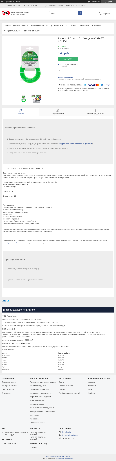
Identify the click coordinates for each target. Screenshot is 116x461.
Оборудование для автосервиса (42, 411)
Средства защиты (37, 404)
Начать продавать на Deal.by (10, 1)
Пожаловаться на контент (64, 459)
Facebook (91, 393)
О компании (84, 25)
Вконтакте (91, 382)
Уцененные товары (39, 25)
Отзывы (62, 389)
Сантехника (34, 415)
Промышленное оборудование (42, 408)
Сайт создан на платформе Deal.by (58, 456)
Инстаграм (91, 386)
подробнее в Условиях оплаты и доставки (75, 144)
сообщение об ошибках (12, 243)
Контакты (96, 25)
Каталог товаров (20, 25)
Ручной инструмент (37, 400)
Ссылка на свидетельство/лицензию (16, 343)
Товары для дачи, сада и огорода (43, 382)
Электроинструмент (38, 386)
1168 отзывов (95, 1)
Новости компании (31, 31)
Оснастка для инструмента (40, 393)
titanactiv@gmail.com (70, 435)
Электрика (34, 419)
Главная (7, 25)
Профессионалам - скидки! (69, 393)
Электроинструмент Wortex (40, 389)
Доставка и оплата (59, 25)
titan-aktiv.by (66, 432)
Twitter (89, 389)
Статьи (73, 25)
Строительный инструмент (40, 397)
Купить (69, 59)
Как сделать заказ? (11, 31)
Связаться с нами (8, 389)
